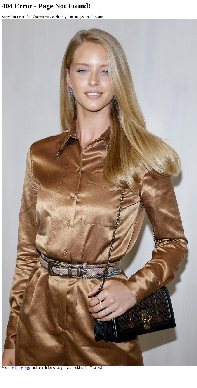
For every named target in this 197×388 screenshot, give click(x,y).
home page (23, 368)
